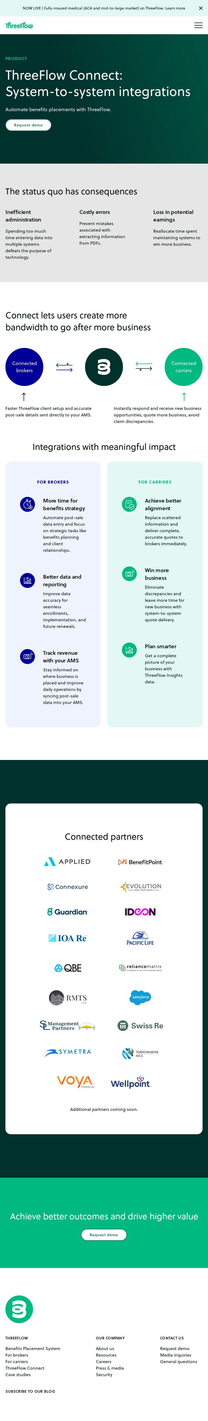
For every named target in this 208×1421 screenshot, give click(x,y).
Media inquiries (175, 1355)
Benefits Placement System (32, 1348)
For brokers (16, 1355)
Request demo (28, 125)
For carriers (16, 1361)
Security (104, 1375)
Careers (103, 1361)
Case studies (18, 1375)
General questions (178, 1361)
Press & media (110, 1368)
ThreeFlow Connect (24, 1368)
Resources (106, 1355)
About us (105, 1348)
